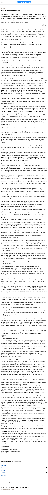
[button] (1, 2)
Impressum (4, 484)
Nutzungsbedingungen (7, 482)
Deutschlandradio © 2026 (7, 489)
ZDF (10, 487)
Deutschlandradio (5, 478)
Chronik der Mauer (23, 487)
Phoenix (13, 487)
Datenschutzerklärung (6, 480)
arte (17, 487)
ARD (7, 487)
